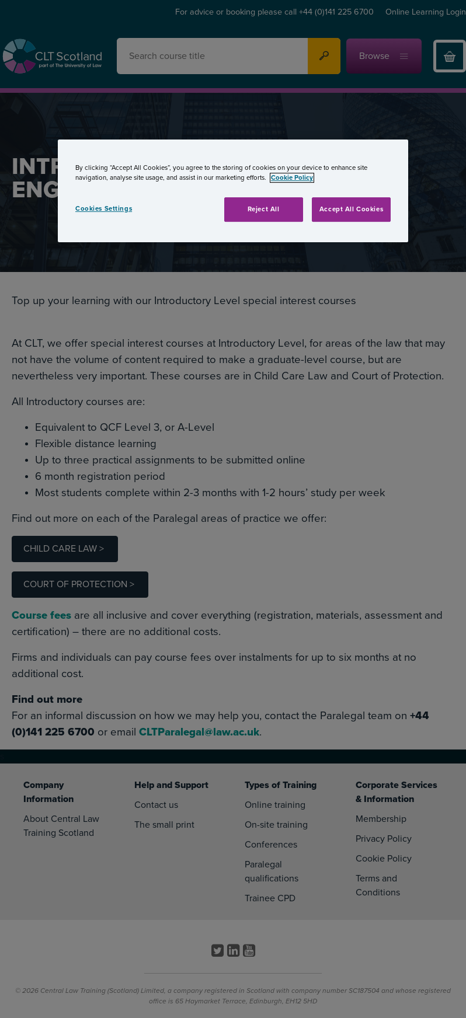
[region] (233, 191)
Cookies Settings (103, 208)
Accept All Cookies (351, 209)
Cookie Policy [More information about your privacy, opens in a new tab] (292, 178)
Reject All (264, 209)
